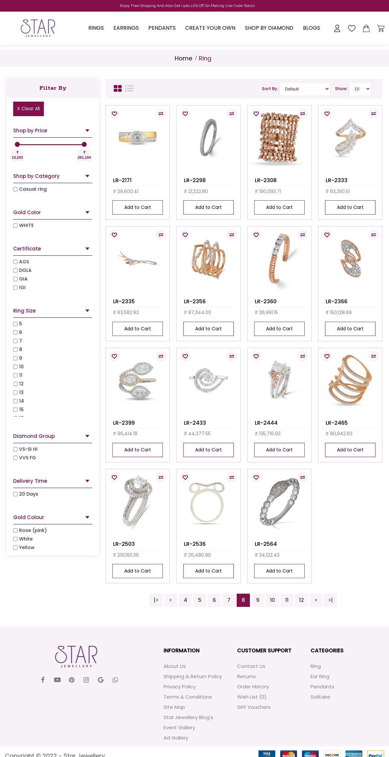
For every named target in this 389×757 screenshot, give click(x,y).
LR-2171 (122, 180)
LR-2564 (266, 544)
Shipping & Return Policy (193, 676)
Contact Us (251, 666)
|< (156, 600)
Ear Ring (320, 676)
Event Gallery (179, 727)
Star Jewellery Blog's (188, 717)
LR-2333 (336, 180)
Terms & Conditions (188, 696)
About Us (175, 666)
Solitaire (320, 696)
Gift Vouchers (254, 707)
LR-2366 (336, 301)
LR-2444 (266, 423)
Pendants (322, 686)
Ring (316, 666)
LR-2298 (195, 180)
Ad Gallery (176, 737)
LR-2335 (124, 301)
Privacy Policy (180, 686)
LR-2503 (124, 544)
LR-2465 (337, 423)
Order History (253, 686)
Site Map (174, 707)
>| (330, 600)
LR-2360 (266, 301)
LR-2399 (124, 423)
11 (286, 600)
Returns (246, 676)
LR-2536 (195, 544)
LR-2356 (195, 301)
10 (272, 600)
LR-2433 (195, 423)
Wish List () (252, 696)
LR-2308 (266, 180)
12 (301, 600)
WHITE (23, 225)
